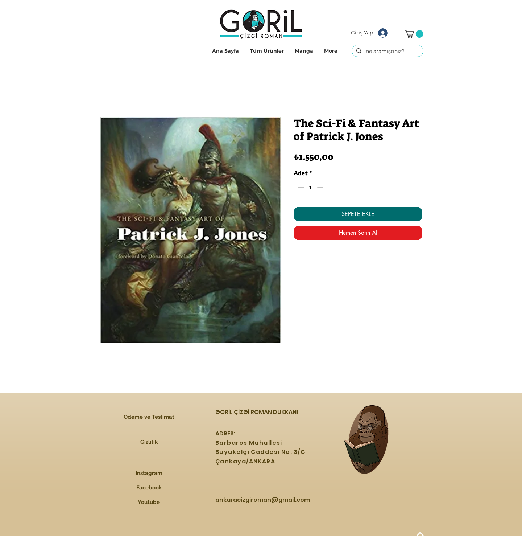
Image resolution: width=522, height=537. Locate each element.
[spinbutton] (310, 187)
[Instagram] (149, 473)
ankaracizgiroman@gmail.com (262, 500)
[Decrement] (300, 187)
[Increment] (320, 187)
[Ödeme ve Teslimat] (149, 417)
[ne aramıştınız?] (387, 51)
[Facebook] (149, 488)
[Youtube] (149, 502)
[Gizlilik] (149, 442)
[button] (266, 51)
